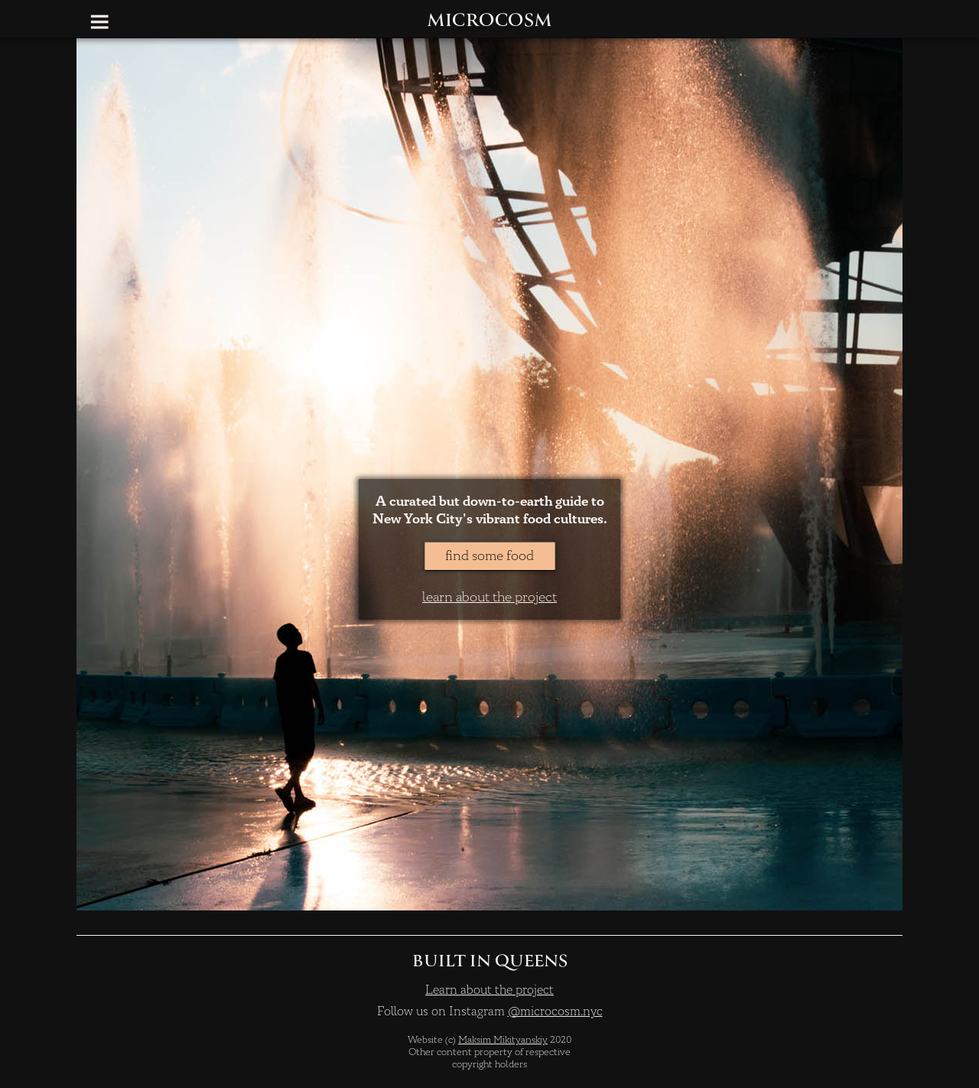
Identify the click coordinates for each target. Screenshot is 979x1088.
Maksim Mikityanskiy (503, 1040)
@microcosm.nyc (555, 1011)
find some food (489, 556)
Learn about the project (489, 990)
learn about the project (489, 597)
